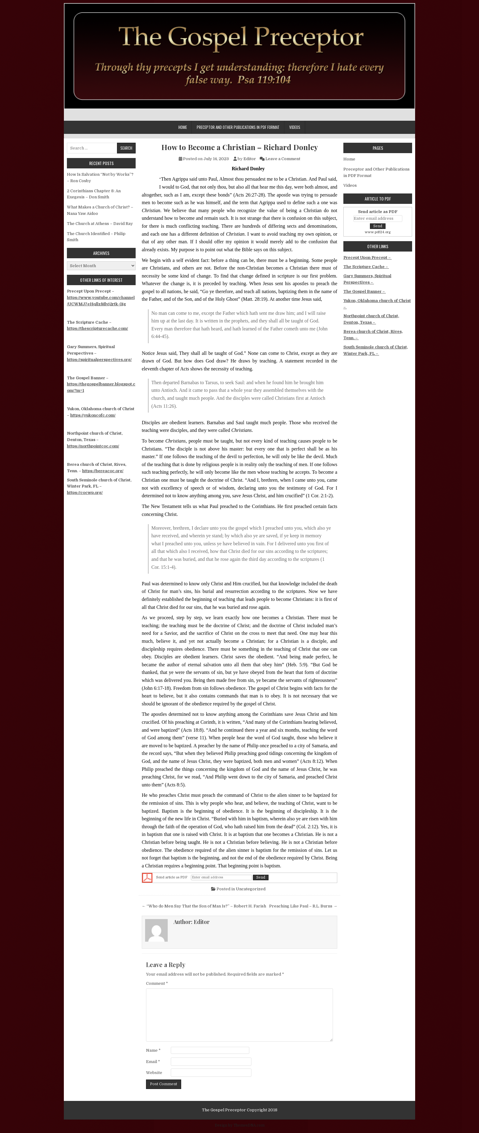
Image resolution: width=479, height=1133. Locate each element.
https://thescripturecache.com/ (97, 328)
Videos (294, 127)
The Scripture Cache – (366, 266)
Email (153, 1061)
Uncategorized (250, 889)
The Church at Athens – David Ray (100, 223)
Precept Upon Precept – (367, 257)
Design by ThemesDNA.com (240, 1125)
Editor (249, 158)
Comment (157, 983)
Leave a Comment (282, 158)
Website (154, 1072)
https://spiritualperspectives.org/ (99, 359)
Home (182, 127)
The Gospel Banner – (364, 291)
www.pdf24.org (378, 232)
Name (153, 1050)
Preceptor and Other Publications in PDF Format (238, 127)
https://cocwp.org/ (85, 492)
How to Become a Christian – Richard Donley (239, 147)
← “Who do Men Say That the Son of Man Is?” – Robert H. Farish (204, 906)
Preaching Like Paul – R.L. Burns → (303, 906)
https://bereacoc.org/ (102, 471)
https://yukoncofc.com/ (92, 415)
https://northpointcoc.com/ (93, 446)
